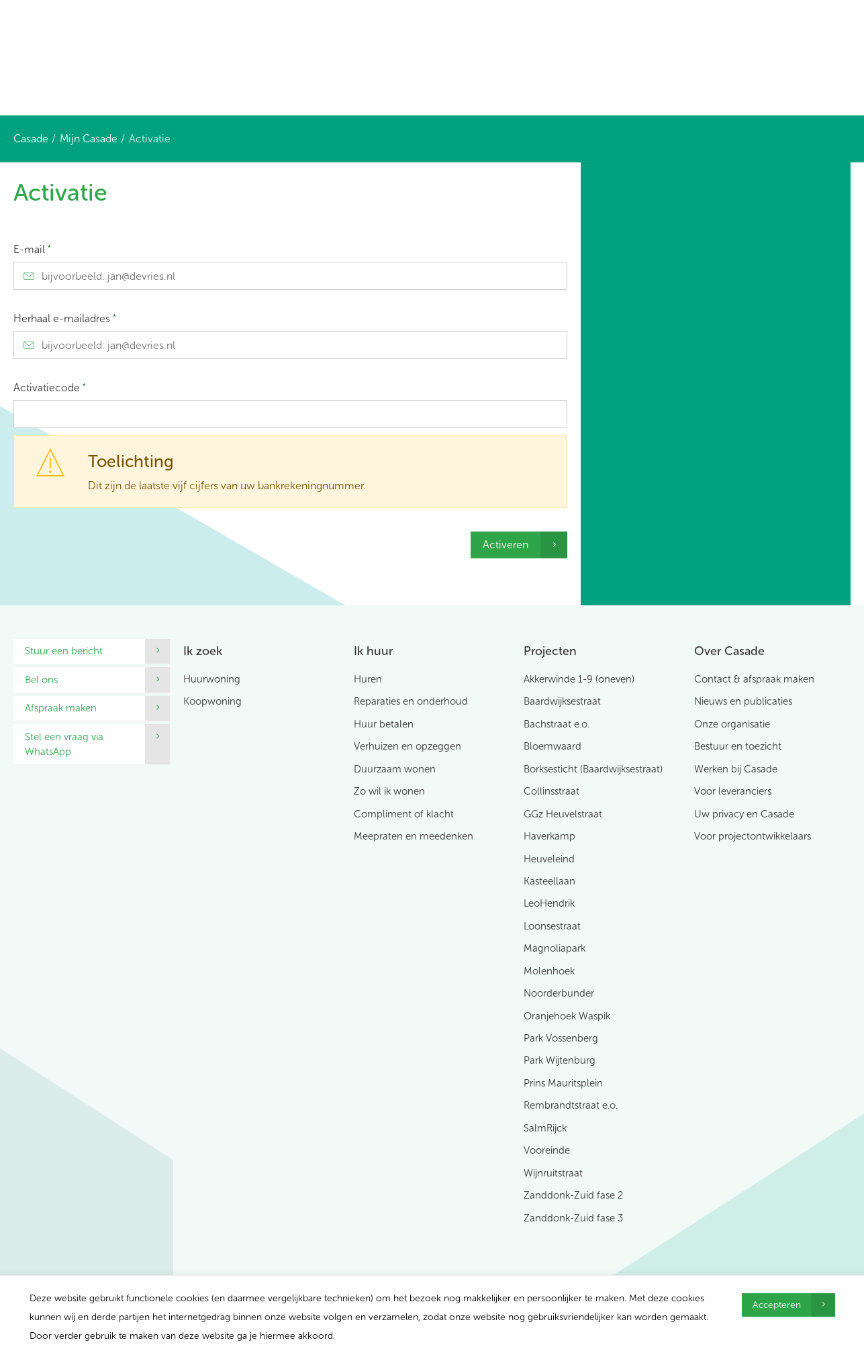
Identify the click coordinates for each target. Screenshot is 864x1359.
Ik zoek (202, 651)
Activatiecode (49, 387)
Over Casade (729, 651)
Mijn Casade (88, 138)
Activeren (505, 544)
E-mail (32, 249)
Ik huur (373, 651)
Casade (30, 138)
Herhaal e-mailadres (64, 318)
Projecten (550, 651)
